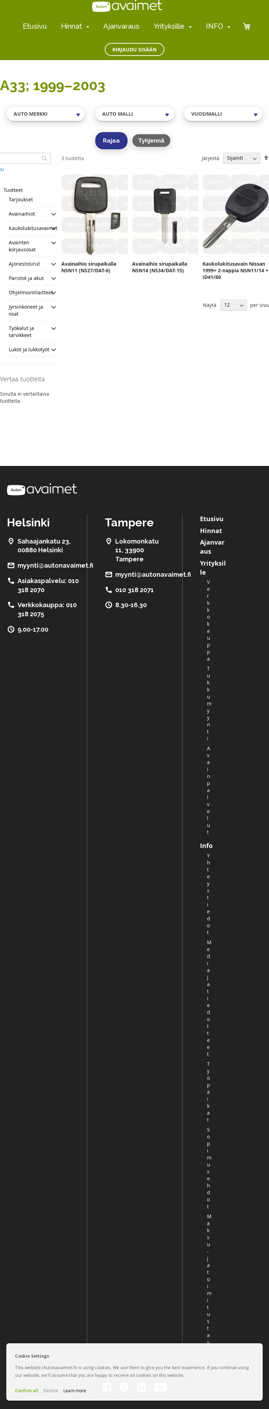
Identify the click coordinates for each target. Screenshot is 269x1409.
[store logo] (127, 6)
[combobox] (46, 114)
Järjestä (210, 157)
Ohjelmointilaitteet (31, 292)
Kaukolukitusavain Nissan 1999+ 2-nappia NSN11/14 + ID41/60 (235, 270)
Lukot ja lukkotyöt (29, 349)
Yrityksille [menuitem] (169, 26)
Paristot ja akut (26, 278)
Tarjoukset (21, 199)
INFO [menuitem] (214, 26)
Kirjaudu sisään (134, 49)
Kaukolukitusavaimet (33, 228)
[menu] (126, 26)
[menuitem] (86, 26)
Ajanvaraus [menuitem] (121, 26)
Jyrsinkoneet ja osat (26, 310)
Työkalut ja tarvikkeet (21, 331)
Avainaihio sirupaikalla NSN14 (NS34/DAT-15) (159, 267)
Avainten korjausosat (22, 246)
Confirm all (26, 1391)
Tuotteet (13, 190)
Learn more (74, 1390)
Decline (50, 1390)
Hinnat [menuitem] (71, 26)
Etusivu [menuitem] (35, 26)
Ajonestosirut (24, 263)
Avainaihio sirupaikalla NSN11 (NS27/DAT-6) (88, 267)
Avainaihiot (22, 213)
